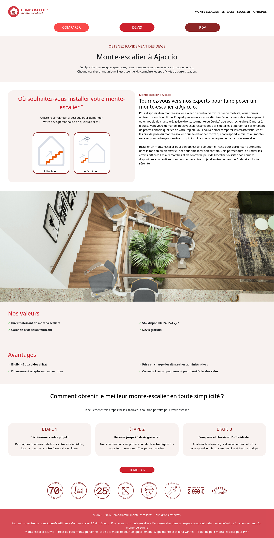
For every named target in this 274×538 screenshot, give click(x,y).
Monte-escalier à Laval (39, 532)
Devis (137, 27)
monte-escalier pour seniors (173, 147)
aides (34, 364)
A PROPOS (260, 12)
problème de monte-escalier (236, 138)
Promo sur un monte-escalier (130, 523)
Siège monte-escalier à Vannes (174, 532)
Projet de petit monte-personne (77, 532)
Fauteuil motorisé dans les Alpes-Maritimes (40, 523)
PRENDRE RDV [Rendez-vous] (137, 470)
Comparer (71, 27)
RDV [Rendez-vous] (202, 27)
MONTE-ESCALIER (207, 12)
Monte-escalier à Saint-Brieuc (90, 523)
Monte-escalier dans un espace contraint (178, 523)
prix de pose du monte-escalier (163, 134)
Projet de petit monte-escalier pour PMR (223, 532)
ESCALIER (243, 12)
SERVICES (228, 12)
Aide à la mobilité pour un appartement (126, 532)
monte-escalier (174, 113)
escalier (220, 155)
